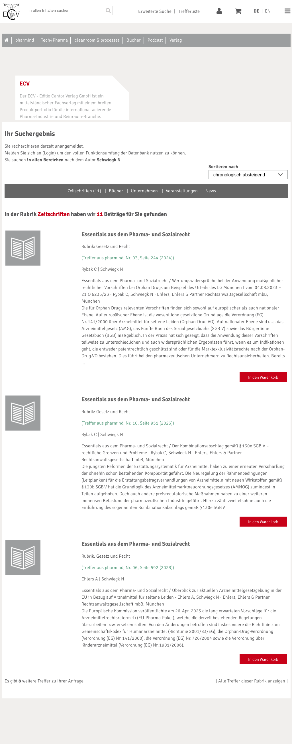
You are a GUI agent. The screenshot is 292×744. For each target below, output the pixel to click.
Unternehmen (144, 191)
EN (268, 11)
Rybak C (89, 269)
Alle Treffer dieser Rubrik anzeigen (251, 681)
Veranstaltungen (182, 191)
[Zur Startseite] (7, 40)
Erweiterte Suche (154, 11)
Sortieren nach (223, 167)
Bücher (116, 191)
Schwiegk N (111, 269)
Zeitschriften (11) (84, 191)
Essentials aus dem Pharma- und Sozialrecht (135, 234)
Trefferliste (189, 11)
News (210, 191)
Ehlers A (89, 579)
